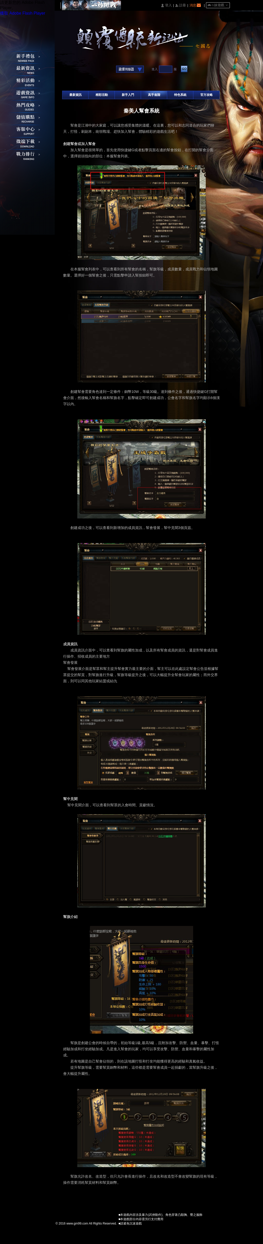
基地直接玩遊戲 (90, 70)
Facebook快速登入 (66, 70)
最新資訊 (75, 95)
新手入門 (128, 95)
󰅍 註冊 (180, 5)
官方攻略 (206, 95)
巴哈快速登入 (82, 70)
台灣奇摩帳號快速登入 (98, 70)
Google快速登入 (74, 70)
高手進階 (154, 95)
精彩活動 (102, 95)
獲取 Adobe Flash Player (22, 13)
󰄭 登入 (166, 5)
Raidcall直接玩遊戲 (106, 70)
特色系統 (180, 95)
